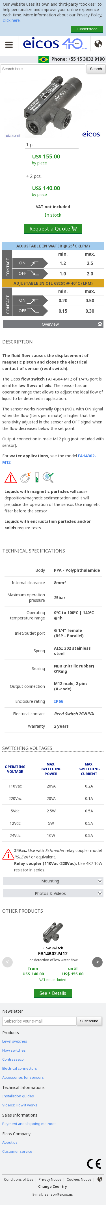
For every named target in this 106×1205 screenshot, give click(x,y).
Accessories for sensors (23, 1077)
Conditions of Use (18, 1179)
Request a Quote (53, 228)
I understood (87, 29)
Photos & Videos (68, 893)
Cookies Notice (79, 1179)
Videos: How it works (20, 1105)
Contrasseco (13, 1059)
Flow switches (14, 1050)
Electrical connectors (19, 1068)
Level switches (14, 1041)
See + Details (53, 993)
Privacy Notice (50, 1179)
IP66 (58, 701)
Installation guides (18, 1096)
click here (11, 20)
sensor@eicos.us (59, 1194)
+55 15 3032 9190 (86, 59)
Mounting (71, 881)
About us (10, 1142)
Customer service (17, 1151)
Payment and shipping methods (29, 1123)
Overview (72, 324)
